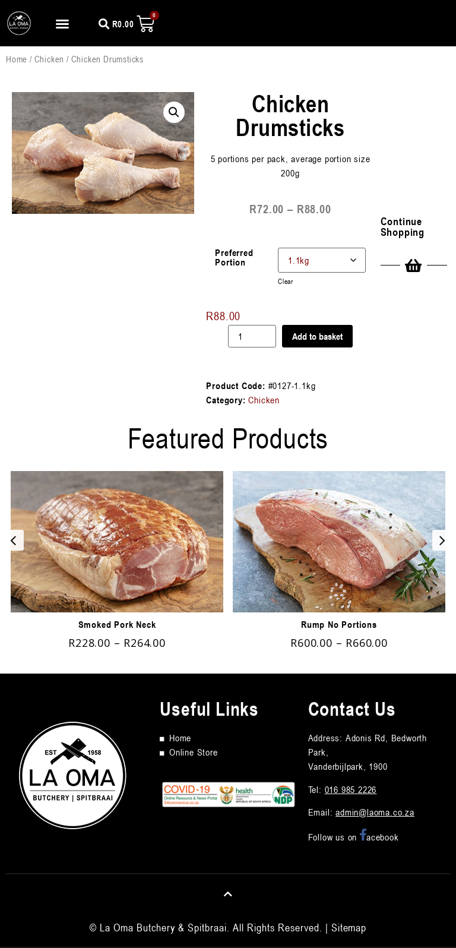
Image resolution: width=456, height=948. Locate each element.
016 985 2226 (351, 789)
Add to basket (317, 336)
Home (16, 59)
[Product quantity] (252, 336)
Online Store (193, 752)
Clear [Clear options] (285, 281)
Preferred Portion (234, 257)
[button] (63, 23)
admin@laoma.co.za (374, 812)
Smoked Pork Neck (117, 624)
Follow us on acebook (353, 837)
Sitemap (348, 927)
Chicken (49, 59)
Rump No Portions (339, 624)
